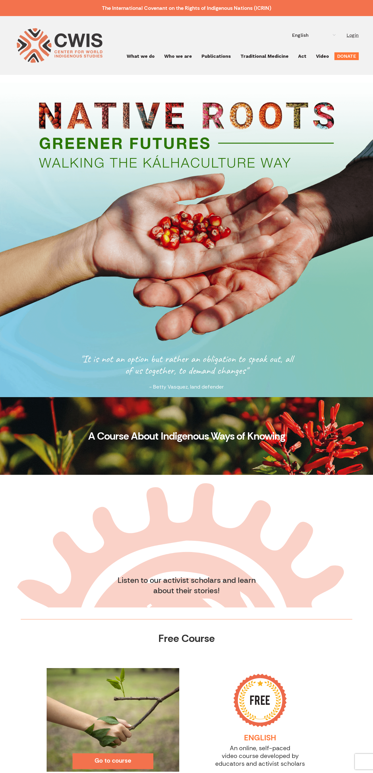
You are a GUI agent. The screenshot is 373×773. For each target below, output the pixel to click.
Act (302, 56)
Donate (346, 56)
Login (353, 35)
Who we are (178, 56)
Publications (216, 56)
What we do (141, 56)
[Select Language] (312, 35)
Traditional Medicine (264, 56)
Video (322, 56)
